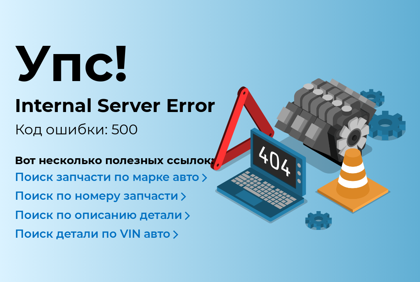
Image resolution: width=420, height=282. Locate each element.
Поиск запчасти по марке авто (107, 177)
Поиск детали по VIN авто (92, 233)
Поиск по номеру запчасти (96, 195)
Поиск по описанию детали (98, 215)
